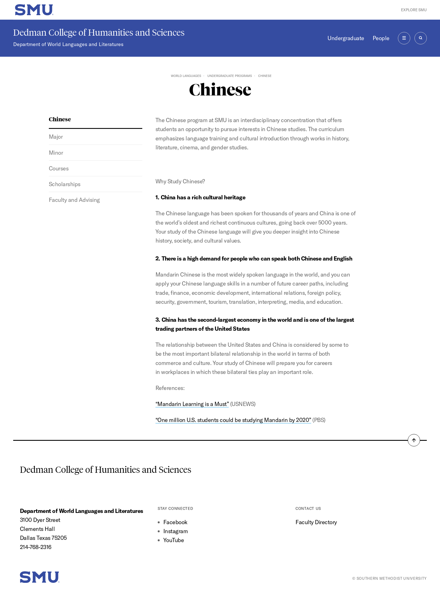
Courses (58, 168)
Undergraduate (345, 38)
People (381, 38)
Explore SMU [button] (414, 10)
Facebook (175, 522)
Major (56, 136)
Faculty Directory (316, 522)
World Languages (186, 76)
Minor (56, 152)
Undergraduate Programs (229, 76)
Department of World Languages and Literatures (68, 44)
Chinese (60, 119)
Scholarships (65, 184)
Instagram (175, 531)
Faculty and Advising (74, 199)
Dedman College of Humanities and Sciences (99, 32)
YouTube (173, 540)
